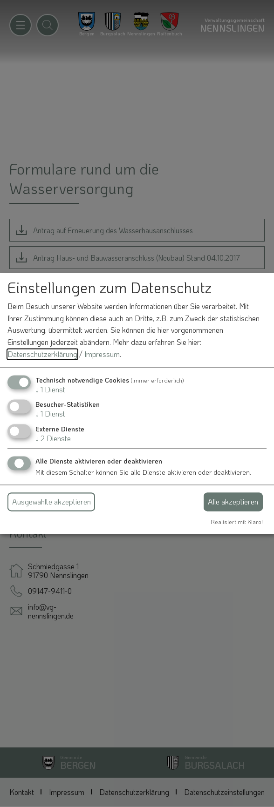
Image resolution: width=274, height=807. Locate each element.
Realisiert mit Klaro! (237, 521)
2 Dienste (53, 438)
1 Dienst (50, 390)
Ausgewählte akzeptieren (51, 501)
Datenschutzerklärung (42, 354)
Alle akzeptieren (233, 501)
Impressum (102, 354)
